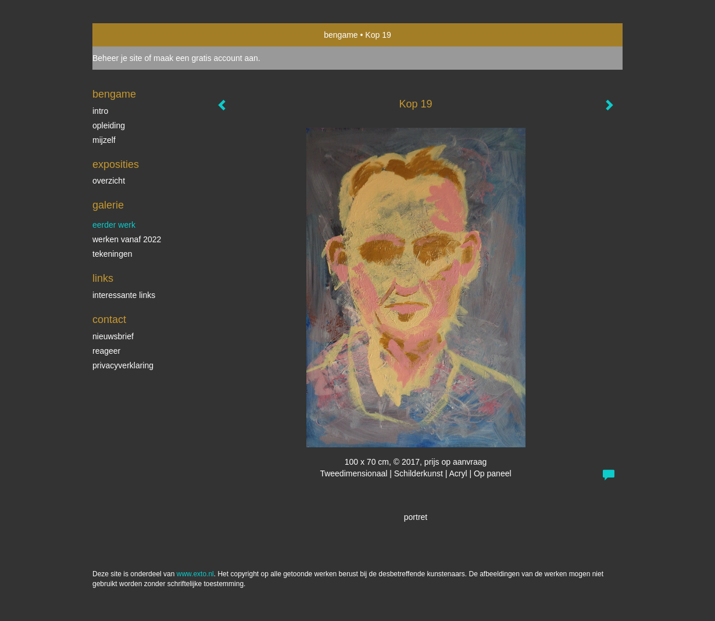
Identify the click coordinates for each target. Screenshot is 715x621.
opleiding (108, 125)
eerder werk (113, 224)
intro (100, 111)
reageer (106, 351)
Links (102, 278)
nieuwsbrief (113, 336)
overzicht (108, 180)
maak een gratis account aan (205, 58)
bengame (341, 35)
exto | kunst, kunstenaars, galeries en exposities (125, 34)
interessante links (123, 295)
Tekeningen (112, 254)
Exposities (115, 164)
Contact (109, 319)
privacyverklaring (122, 365)
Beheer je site (117, 58)
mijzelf (104, 140)
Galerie (108, 205)
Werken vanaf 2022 (126, 239)
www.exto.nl (195, 574)
